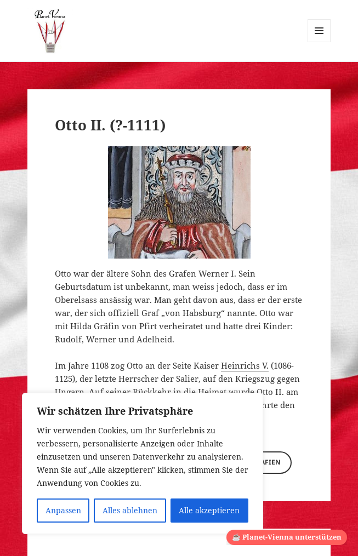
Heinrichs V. (245, 365)
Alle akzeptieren (209, 510)
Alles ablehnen (130, 510)
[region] (142, 463)
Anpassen (63, 510)
